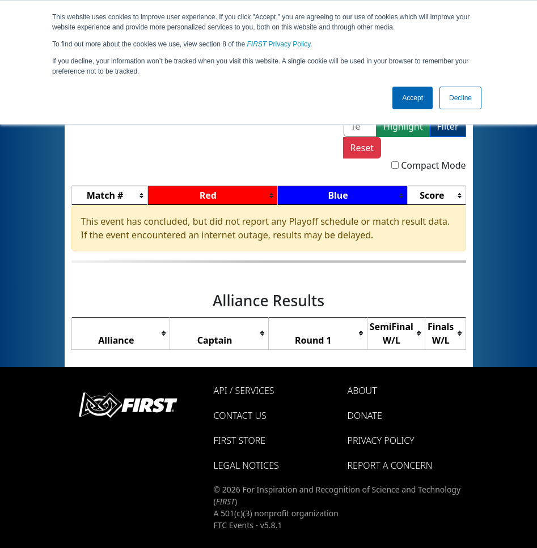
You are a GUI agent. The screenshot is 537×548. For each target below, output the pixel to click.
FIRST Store (240, 440)
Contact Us (240, 415)
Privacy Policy (279, 44)
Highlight (402, 126)
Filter (448, 126)
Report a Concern (390, 465)
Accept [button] (412, 98)
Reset (362, 148)
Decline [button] (460, 98)
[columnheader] (109, 195)
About (362, 390)
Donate (365, 415)
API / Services (244, 390)
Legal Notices (246, 465)
